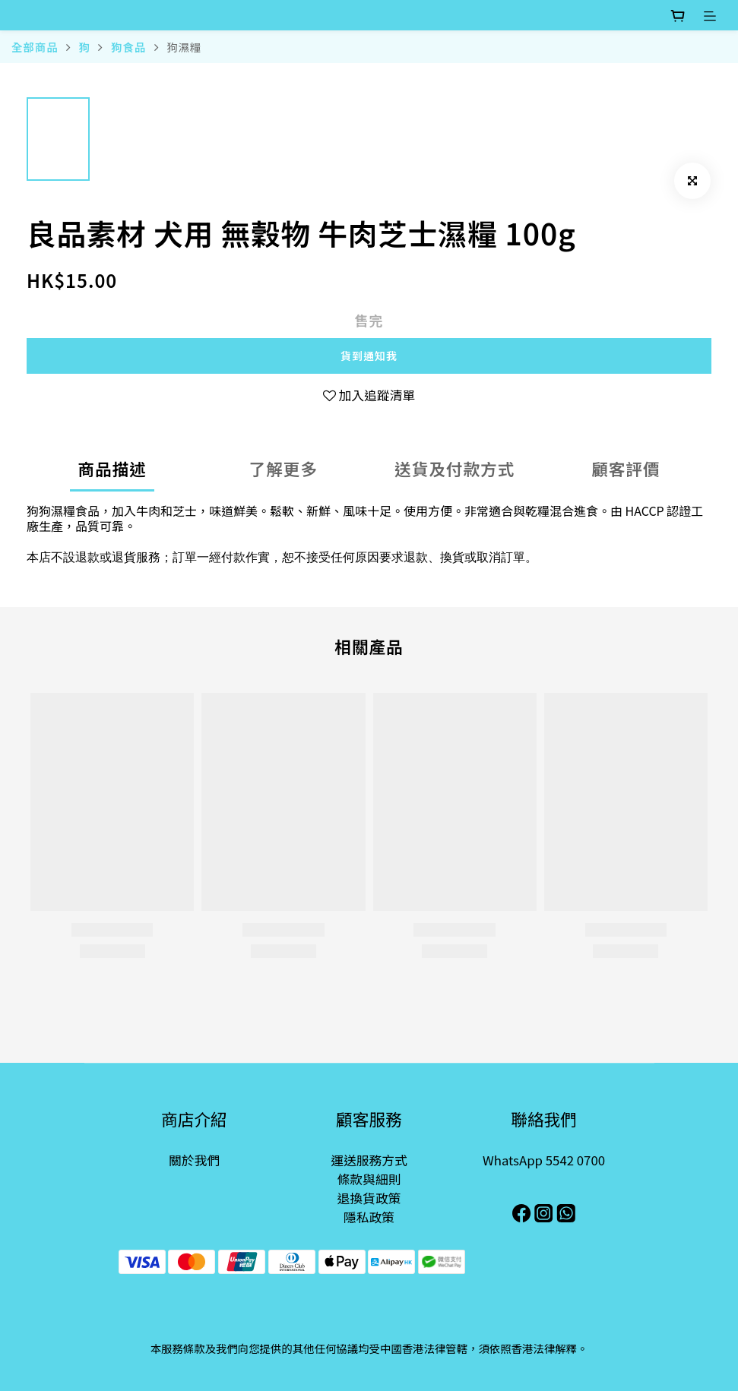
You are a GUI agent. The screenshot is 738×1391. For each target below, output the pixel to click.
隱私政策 (369, 1217)
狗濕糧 (183, 47)
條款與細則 (369, 1179)
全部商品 (35, 47)
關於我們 (194, 1160)
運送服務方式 (369, 1160)
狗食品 (128, 47)
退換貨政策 (369, 1198)
